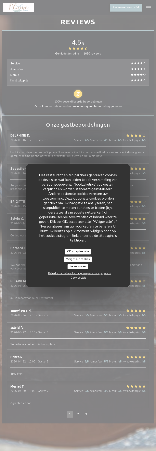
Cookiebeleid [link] (79, 278)
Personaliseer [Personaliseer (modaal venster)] (78, 266)
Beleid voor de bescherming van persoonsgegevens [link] (79, 273)
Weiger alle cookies (78, 259)
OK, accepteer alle (78, 251)
